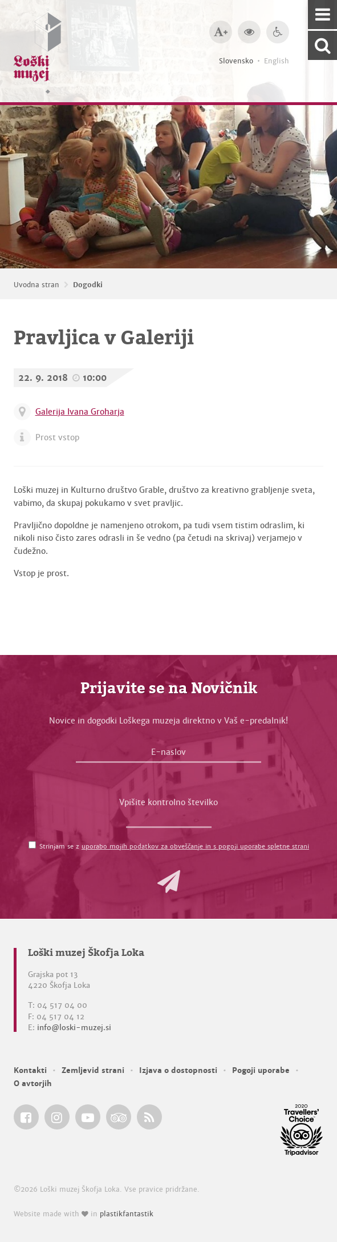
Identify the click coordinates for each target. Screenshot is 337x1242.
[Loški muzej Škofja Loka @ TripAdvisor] (118, 1117)
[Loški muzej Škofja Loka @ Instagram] (57, 1117)
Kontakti (30, 1070)
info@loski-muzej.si (74, 1027)
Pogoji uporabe (261, 1070)
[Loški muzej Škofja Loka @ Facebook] (26, 1117)
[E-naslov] (168, 755)
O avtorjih (33, 1083)
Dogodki (88, 285)
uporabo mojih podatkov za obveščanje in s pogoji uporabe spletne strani (195, 846)
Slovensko (236, 61)
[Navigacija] (322, 14)
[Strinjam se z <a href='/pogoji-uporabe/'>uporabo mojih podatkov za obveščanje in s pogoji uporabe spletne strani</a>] (32, 845)
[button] (168, 881)
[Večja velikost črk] (220, 32)
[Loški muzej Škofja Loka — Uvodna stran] (38, 51)
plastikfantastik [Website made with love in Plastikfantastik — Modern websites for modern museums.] (126, 1214)
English (276, 61)
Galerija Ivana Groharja (79, 412)
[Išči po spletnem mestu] (322, 45)
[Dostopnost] (277, 32)
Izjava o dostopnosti (178, 1070)
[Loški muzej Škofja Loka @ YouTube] (87, 1117)
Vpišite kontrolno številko (168, 802)
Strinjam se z (174, 846)
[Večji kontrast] (249, 32)
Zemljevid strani (93, 1070)
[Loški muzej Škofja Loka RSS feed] (149, 1117)
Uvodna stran (36, 285)
